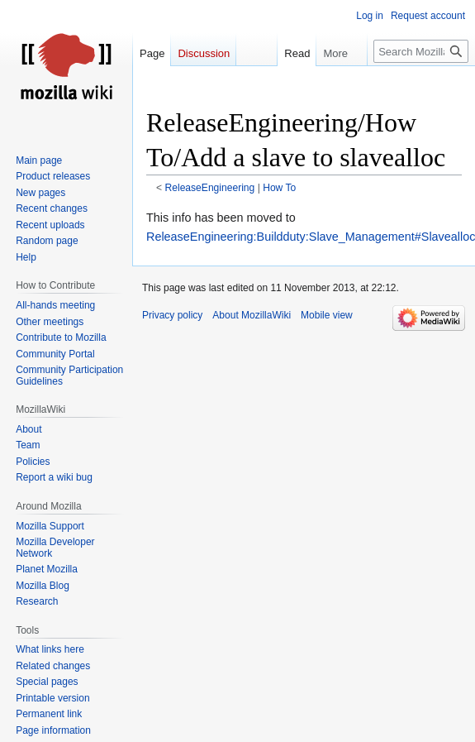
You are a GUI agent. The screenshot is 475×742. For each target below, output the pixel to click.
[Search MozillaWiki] (420, 51)
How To (279, 188)
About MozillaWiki (251, 315)
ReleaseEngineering (210, 188)
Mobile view (327, 315)
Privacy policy (172, 315)
